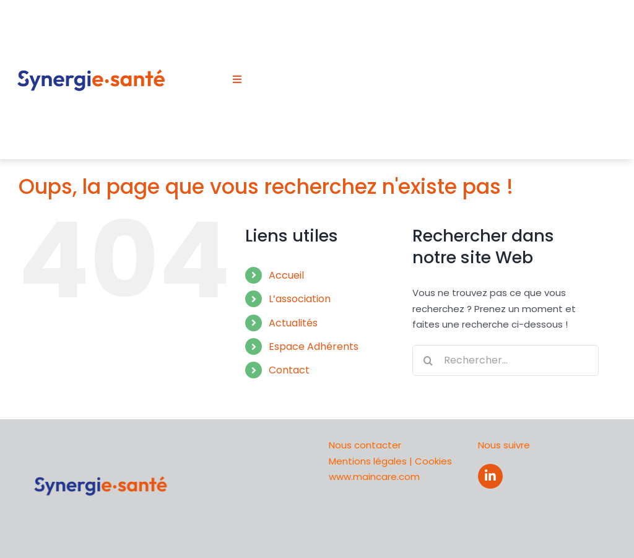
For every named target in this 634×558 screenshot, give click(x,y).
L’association (300, 299)
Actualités (293, 323)
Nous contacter (365, 444)
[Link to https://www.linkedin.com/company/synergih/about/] (490, 476)
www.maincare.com (374, 476)
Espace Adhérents (313, 346)
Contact (289, 370)
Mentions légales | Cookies (390, 461)
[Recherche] (427, 360)
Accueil (286, 275)
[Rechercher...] (505, 360)
